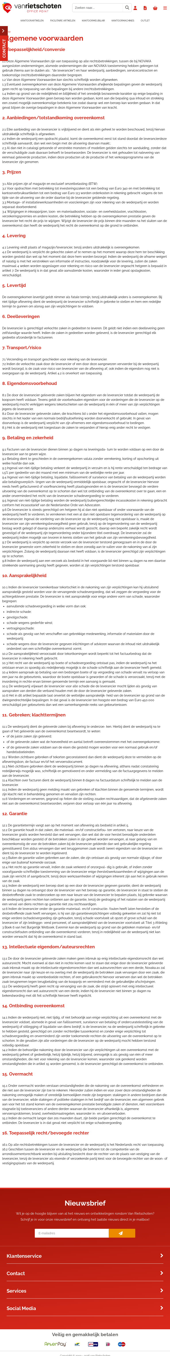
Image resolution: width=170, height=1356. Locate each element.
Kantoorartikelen (32, 20)
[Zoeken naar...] (127, 7)
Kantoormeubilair (93, 20)
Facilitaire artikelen (62, 20)
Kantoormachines (123, 20)
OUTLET (145, 20)
